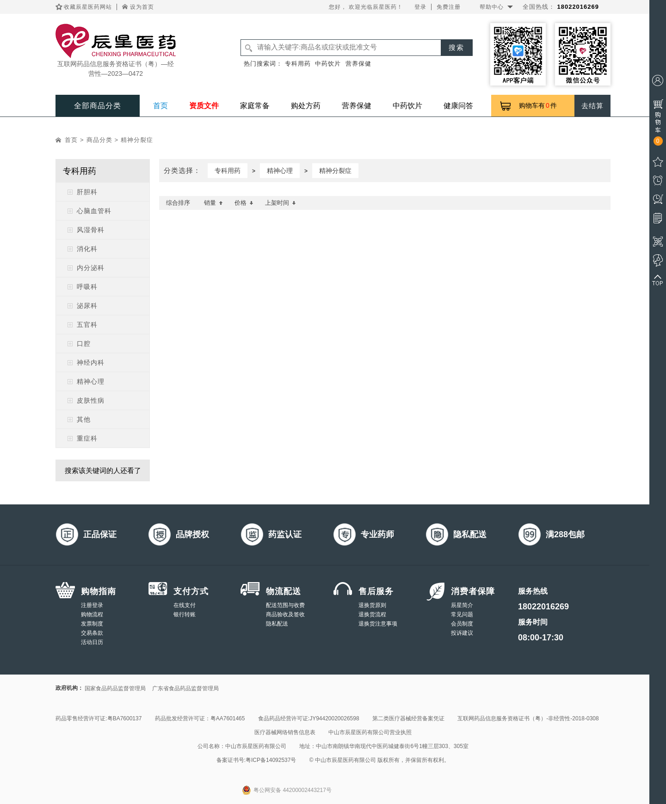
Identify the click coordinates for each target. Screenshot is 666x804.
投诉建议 (462, 633)
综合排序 (178, 202)
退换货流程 (372, 614)
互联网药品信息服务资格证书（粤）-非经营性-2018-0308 (527, 718)
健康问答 (458, 106)
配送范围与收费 (285, 605)
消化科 (87, 248)
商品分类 (99, 139)
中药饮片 (328, 63)
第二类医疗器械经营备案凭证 (408, 718)
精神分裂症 (137, 139)
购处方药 (306, 106)
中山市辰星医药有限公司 (255, 746)
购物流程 (92, 614)
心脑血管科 (94, 211)
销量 (213, 202)
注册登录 (92, 605)
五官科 (87, 324)
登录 (420, 7)
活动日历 (92, 642)
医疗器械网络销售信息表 (284, 732)
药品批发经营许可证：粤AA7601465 (200, 718)
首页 (160, 106)
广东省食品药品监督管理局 (185, 688)
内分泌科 (91, 267)
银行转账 (184, 614)
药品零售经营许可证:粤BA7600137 (99, 718)
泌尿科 (87, 305)
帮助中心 (492, 7)
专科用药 (298, 63)
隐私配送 (277, 623)
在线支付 (184, 605)
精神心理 (91, 381)
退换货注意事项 (377, 623)
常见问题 (462, 614)
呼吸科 (87, 286)
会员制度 (462, 623)
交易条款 (92, 633)
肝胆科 (87, 192)
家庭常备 (255, 106)
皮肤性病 (91, 400)
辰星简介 (462, 605)
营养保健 (358, 63)
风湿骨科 (91, 229)
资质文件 (204, 106)
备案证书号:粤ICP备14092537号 (256, 760)
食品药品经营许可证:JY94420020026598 (308, 718)
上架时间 (280, 202)
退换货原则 (372, 605)
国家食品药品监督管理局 (115, 688)
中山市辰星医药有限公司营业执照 (370, 732)
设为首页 (142, 7)
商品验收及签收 (285, 614)
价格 (243, 202)
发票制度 (92, 623)
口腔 (84, 343)
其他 (84, 419)
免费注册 (449, 7)
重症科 (87, 438)
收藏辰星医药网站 (88, 7)
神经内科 (91, 362)
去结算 (592, 106)
